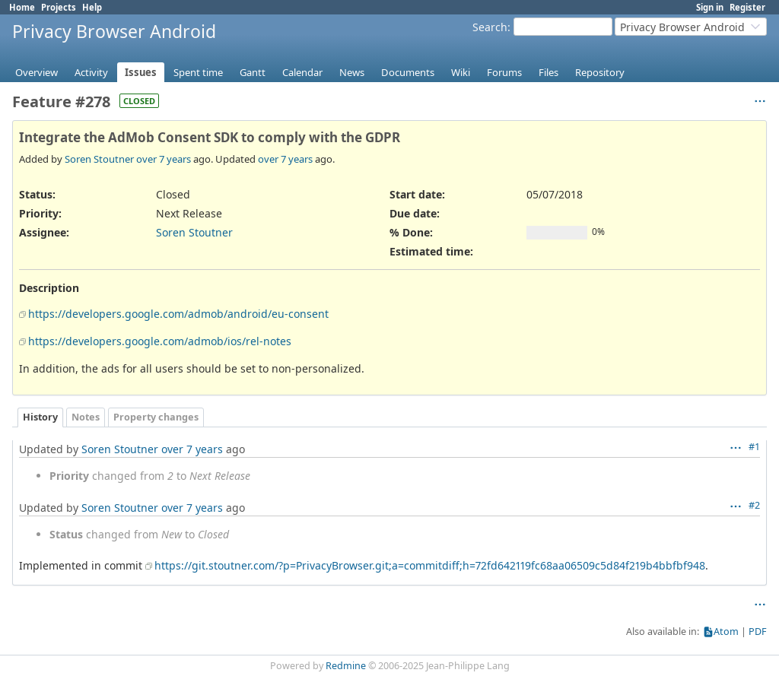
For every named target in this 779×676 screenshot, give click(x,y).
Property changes (156, 417)
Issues (141, 72)
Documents (407, 72)
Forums (504, 72)
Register (747, 7)
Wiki (460, 72)
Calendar (302, 72)
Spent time (198, 72)
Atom (726, 631)
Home (22, 7)
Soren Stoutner (99, 159)
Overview (36, 72)
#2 (754, 505)
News (351, 72)
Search (489, 27)
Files (548, 72)
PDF (758, 631)
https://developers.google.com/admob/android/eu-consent (178, 313)
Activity (91, 72)
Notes (86, 417)
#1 (754, 446)
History (40, 417)
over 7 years (163, 159)
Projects (58, 7)
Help (92, 7)
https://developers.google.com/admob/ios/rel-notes (159, 341)
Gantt (252, 72)
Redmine (346, 665)
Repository (600, 72)
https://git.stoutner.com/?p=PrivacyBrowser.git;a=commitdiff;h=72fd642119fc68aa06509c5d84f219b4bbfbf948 (429, 565)
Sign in (709, 7)
